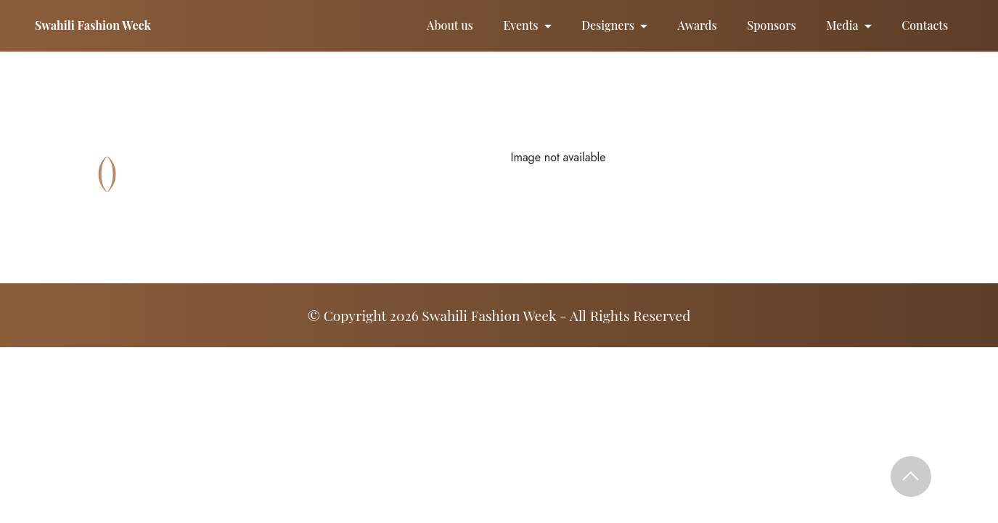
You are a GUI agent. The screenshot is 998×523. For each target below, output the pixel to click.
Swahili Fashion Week (93, 25)
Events (520, 25)
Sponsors (771, 25)
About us (450, 25)
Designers (607, 25)
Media (842, 25)
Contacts (924, 25)
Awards (696, 25)
